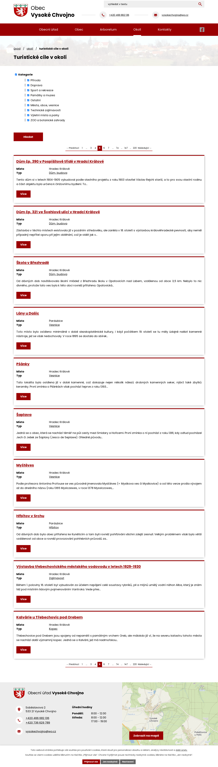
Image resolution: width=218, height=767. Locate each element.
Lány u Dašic (27, 313)
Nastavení (129, 761)
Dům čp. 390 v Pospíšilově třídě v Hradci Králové (60, 161)
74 (117, 148)
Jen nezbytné (110, 761)
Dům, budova (58, 173)
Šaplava (23, 414)
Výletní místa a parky (45, 115)
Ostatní (36, 100)
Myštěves (25, 465)
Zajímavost (56, 578)
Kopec (53, 629)
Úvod (17, 49)
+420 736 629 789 (38, 724)
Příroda (35, 80)
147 (126, 148)
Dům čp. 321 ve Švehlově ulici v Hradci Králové (58, 212)
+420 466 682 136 (37, 720)
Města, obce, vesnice (45, 105)
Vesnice (54, 325)
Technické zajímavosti (46, 110)
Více (23, 194)
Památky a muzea (43, 95)
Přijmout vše (90, 761)
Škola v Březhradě (32, 263)
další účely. (181, 749)
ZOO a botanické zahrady (48, 120)
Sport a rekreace (42, 90)
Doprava (36, 85)
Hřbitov (54, 528)
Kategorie (25, 74)
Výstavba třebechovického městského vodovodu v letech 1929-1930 (78, 566)
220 (135, 148)
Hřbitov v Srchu (30, 516)
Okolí (30, 49)
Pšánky (23, 364)
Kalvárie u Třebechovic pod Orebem (49, 617)
